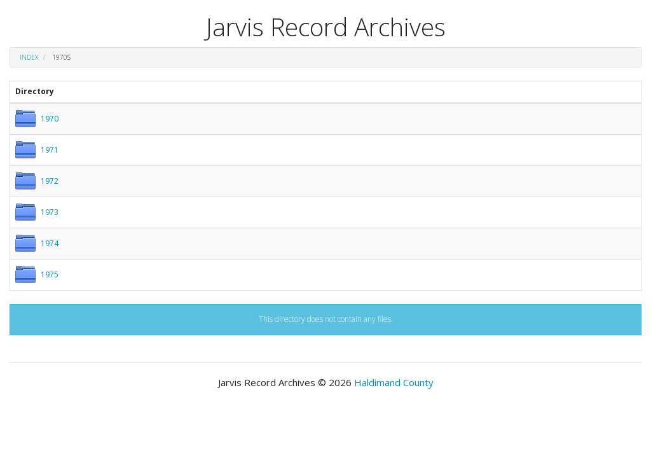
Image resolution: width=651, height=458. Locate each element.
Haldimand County (394, 382)
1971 (49, 149)
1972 (49, 181)
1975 (49, 274)
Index (29, 57)
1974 (49, 243)
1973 (49, 212)
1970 (49, 118)
